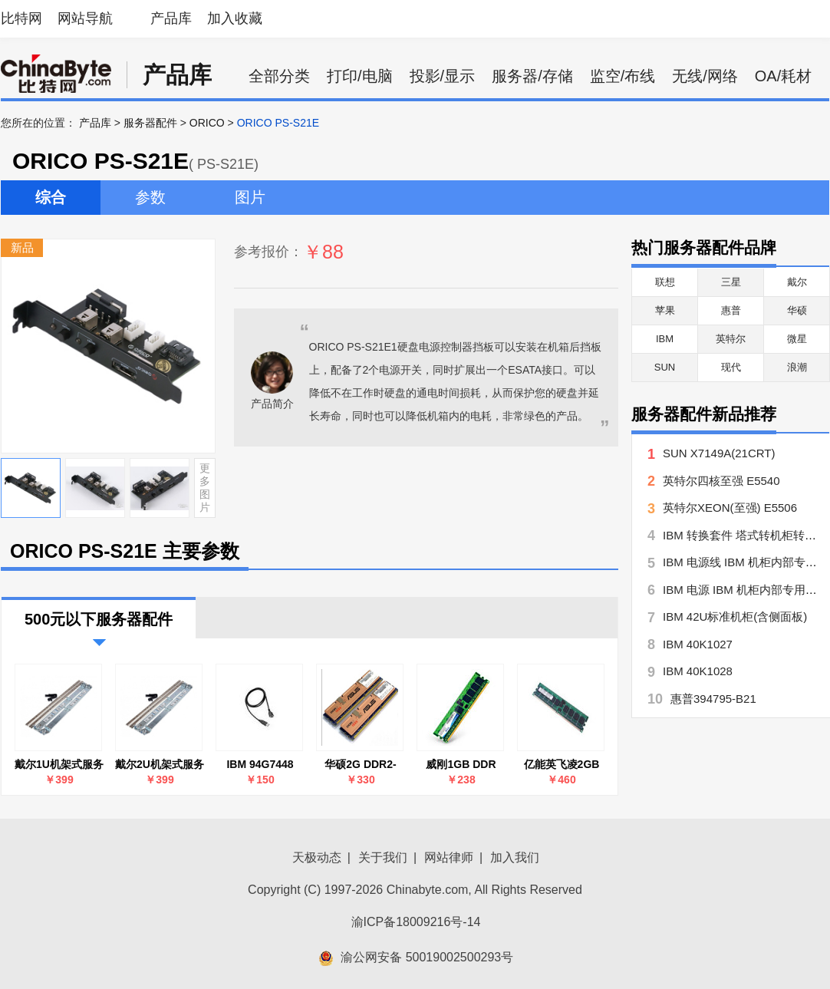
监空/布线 (623, 76)
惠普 (731, 310)
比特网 (21, 18)
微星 (797, 339)
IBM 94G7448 (259, 764)
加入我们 (514, 857)
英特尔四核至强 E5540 (721, 480)
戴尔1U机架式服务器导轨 (59, 764)
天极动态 (316, 857)
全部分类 (279, 76)
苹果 (665, 310)
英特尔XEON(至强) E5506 (730, 507)
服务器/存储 (532, 76)
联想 (665, 282)
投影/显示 (443, 76)
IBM (665, 339)
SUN (664, 367)
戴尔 (797, 282)
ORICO (207, 123)
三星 (731, 282)
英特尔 (731, 339)
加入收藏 (234, 18)
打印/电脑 (360, 76)
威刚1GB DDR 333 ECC (461, 764)
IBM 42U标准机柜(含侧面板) (735, 616)
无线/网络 (705, 76)
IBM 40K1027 (698, 644)
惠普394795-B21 (713, 698)
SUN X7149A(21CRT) (719, 453)
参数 (150, 197)
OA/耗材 (783, 76)
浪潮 (797, 367)
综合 (50, 197)
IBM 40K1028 (698, 670)
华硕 (797, 310)
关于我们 (382, 857)
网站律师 (448, 857)
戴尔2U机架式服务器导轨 (159, 764)
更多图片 (204, 487)
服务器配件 (150, 123)
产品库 (171, 18)
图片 (250, 197)
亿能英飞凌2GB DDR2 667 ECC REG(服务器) (562, 764)
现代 (731, 367)
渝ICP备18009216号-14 (416, 921)
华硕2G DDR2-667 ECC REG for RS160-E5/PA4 (360, 764)
